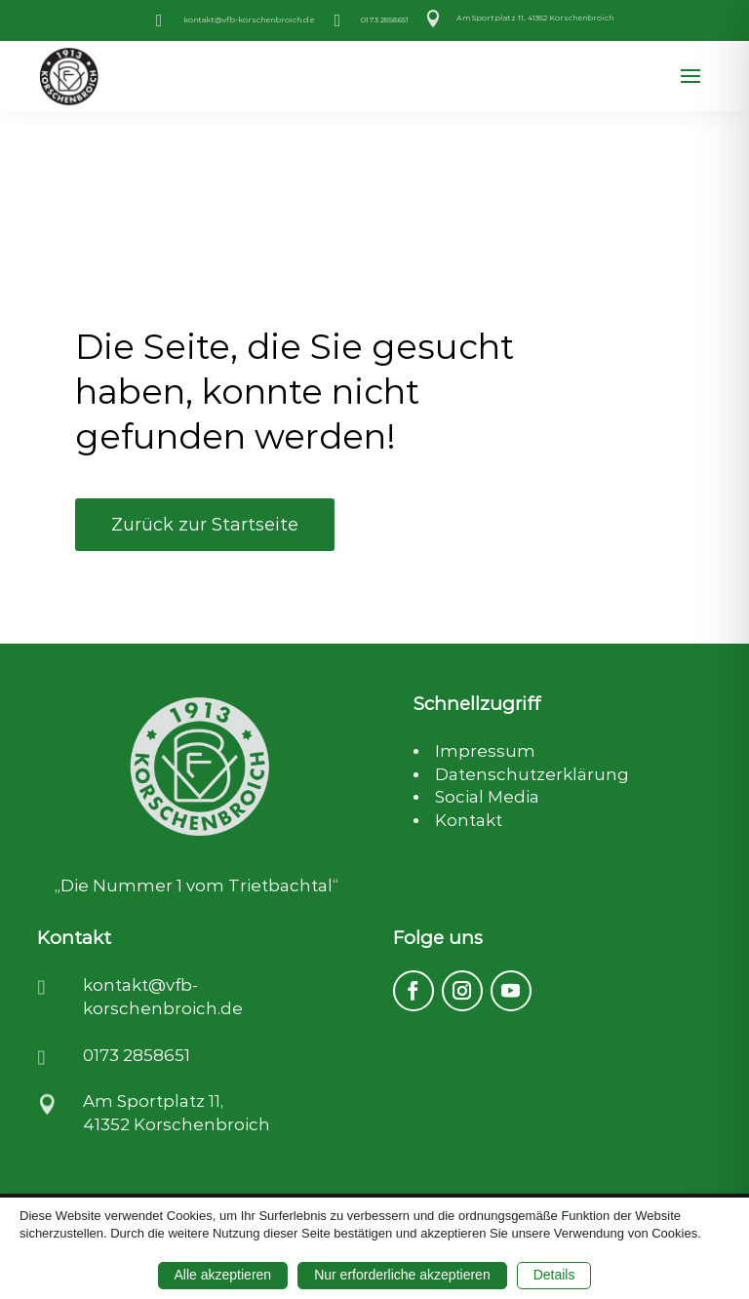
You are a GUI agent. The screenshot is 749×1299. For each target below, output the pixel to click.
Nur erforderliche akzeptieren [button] (402, 1274)
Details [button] (554, 1274)
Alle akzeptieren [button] (223, 1274)
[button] (690, 77)
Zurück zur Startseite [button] (204, 524)
